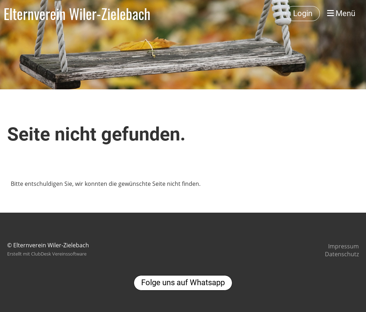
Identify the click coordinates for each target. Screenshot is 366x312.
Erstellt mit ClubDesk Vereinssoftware (46, 254)
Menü (341, 13)
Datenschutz (342, 254)
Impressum (343, 246)
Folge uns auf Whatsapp (183, 282)
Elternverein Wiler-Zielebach (77, 14)
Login (302, 13)
